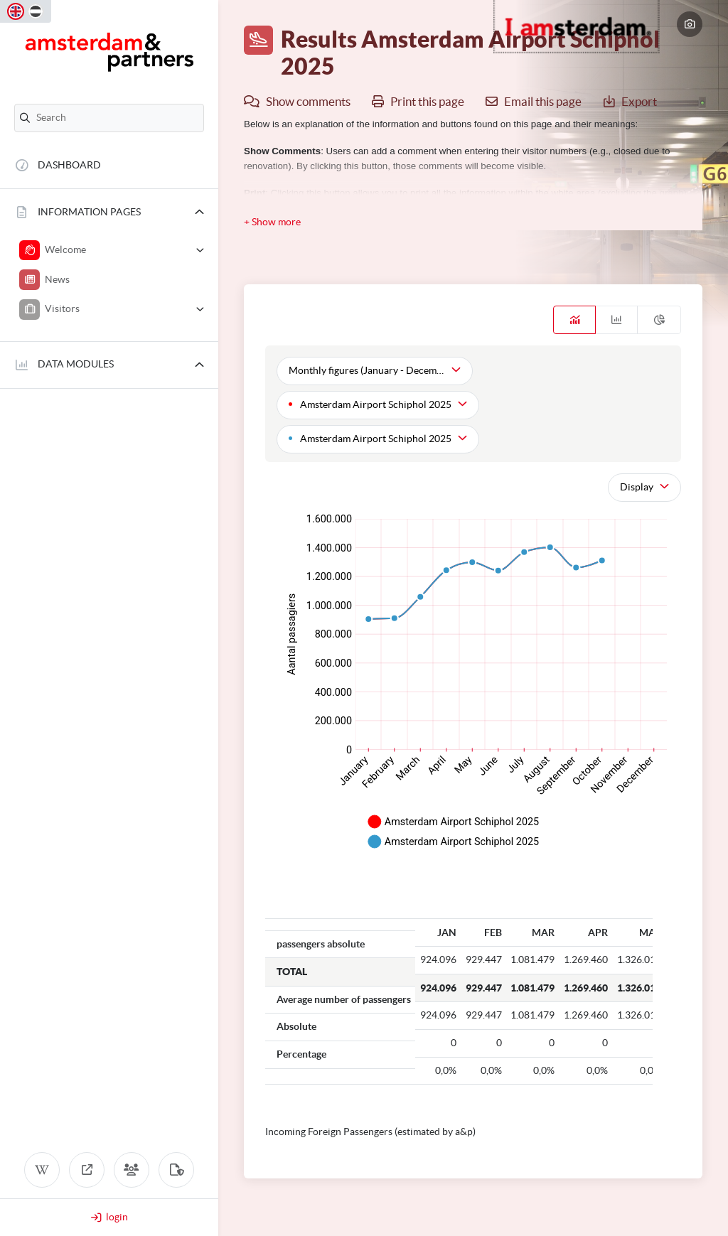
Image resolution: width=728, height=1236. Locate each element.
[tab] (574, 320)
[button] (109, 212)
